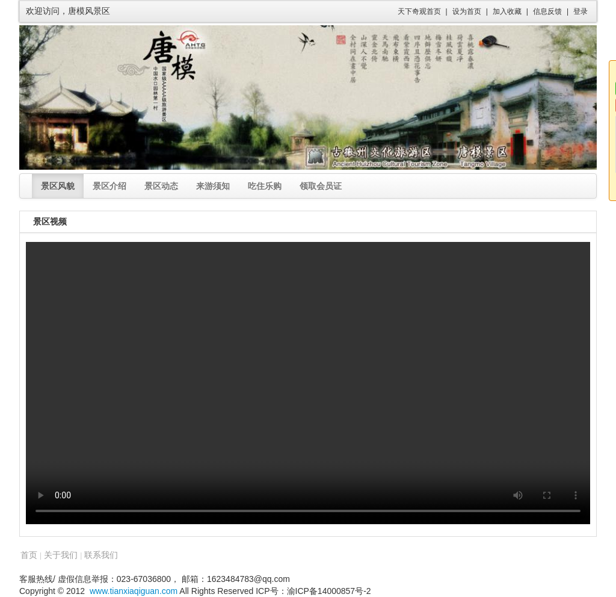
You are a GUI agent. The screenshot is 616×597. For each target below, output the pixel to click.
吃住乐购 (265, 186)
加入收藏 (507, 11)
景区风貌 (58, 186)
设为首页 (466, 11)
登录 (580, 11)
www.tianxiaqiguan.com (133, 591)
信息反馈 (547, 11)
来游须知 (213, 186)
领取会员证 (321, 186)
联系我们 (101, 555)
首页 (28, 555)
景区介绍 (109, 186)
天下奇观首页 (419, 11)
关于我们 (61, 555)
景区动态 (161, 186)
